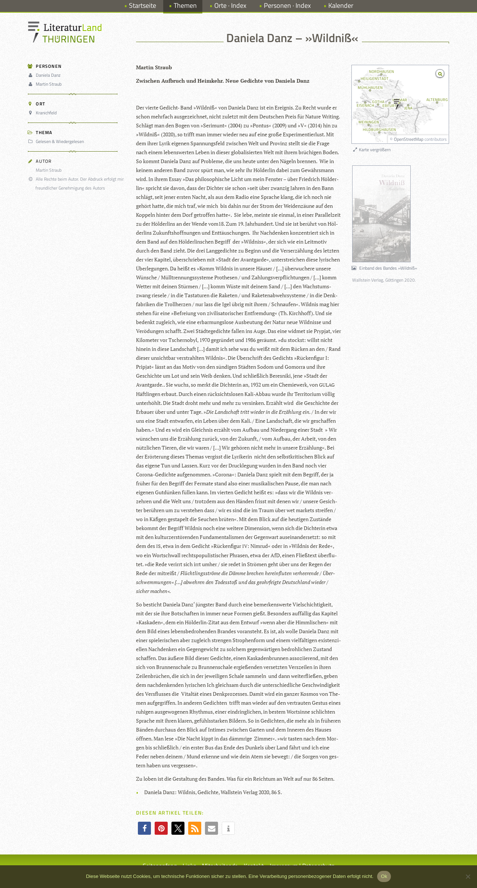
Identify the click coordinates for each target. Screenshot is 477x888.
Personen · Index (287, 5)
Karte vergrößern (371, 149)
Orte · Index (230, 5)
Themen (185, 5)
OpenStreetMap (408, 139)
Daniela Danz (45, 75)
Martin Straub (45, 84)
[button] (144, 828)
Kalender (340, 5)
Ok (384, 876)
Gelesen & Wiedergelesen (57, 141)
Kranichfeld (43, 112)
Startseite (142, 5)
